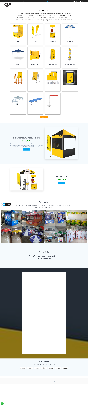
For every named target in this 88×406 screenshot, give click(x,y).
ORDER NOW (26, 149)
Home (74, 5)
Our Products (80, 5)
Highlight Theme (55, 381)
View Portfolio (44, 117)
